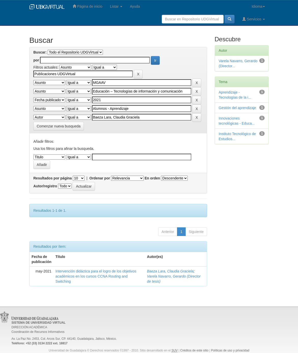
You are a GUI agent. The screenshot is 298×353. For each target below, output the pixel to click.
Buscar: (40, 52)
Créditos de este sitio (194, 350)
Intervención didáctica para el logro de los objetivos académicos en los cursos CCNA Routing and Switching (96, 276)
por (36, 60)
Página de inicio (87, 6)
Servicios (253, 19)
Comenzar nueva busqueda (58, 126)
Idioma (258, 6)
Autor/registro (45, 186)
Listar (116, 6)
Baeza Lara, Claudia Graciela (170, 271)
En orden (152, 178)
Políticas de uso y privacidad (230, 350)
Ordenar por (99, 178)
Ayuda (135, 6)
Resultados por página (52, 178)
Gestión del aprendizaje (237, 108)
